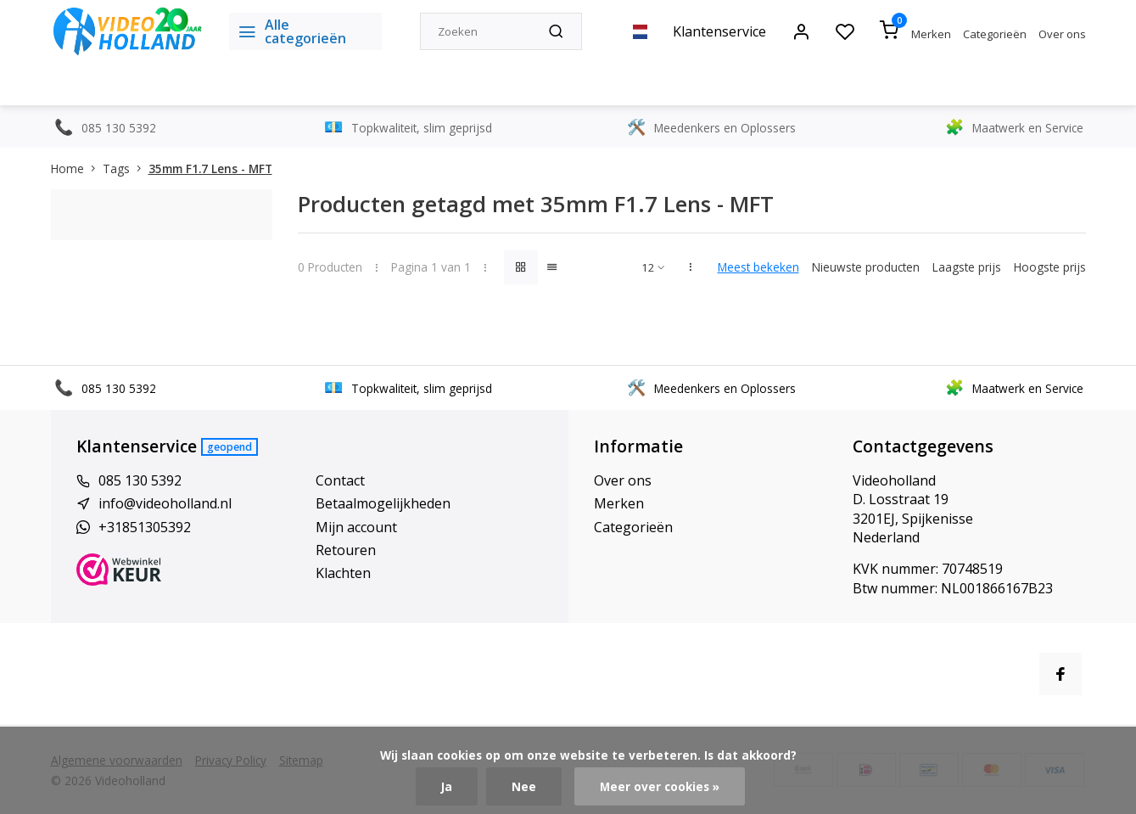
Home (77, 168)
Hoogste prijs (1050, 267)
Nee (524, 786)
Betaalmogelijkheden (383, 503)
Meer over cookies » (659, 786)
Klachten (343, 573)
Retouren (346, 550)
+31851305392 (144, 527)
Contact (340, 480)
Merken (931, 34)
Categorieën (995, 34)
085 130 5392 (140, 480)
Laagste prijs (966, 267)
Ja (446, 786)
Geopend (229, 447)
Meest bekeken (758, 267)
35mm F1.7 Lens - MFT (210, 168)
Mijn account (356, 527)
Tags (125, 168)
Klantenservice (719, 31)
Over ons (1062, 34)
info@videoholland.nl (165, 503)
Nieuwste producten (866, 267)
